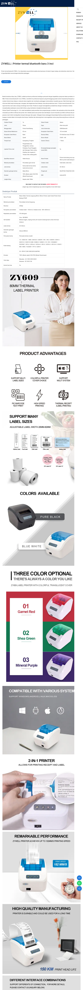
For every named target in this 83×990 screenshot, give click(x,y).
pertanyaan (6, 81)
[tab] (41, 92)
